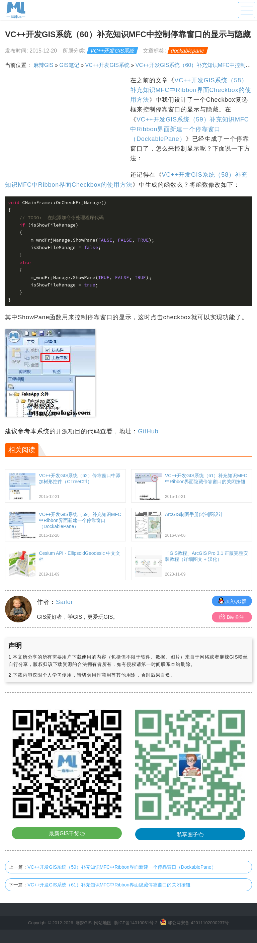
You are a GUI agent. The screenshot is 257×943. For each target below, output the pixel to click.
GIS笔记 (69, 65)
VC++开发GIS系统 (113, 51)
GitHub (148, 431)
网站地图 (102, 922)
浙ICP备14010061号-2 (135, 922)
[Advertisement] (66, 122)
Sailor (64, 602)
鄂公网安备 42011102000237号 (198, 922)
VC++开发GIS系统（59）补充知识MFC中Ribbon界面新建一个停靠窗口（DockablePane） (189, 129)
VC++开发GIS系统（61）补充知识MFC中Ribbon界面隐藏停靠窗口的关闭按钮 (108, 884)
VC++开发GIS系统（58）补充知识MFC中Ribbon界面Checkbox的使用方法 (190, 90)
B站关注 (232, 617)
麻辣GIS (43, 65)
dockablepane (187, 51)
